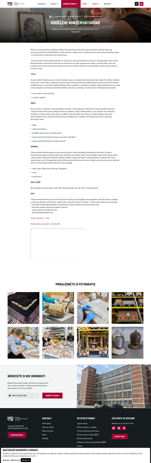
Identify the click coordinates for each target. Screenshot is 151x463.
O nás (85, 4)
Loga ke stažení (82, 423)
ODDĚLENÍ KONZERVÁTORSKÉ (93, 17)
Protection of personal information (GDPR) (91, 442)
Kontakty (107, 4)
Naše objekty (46, 423)
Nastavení (6, 460)
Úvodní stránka (50, 17)
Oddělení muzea (75, 17)
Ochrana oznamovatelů (85, 438)
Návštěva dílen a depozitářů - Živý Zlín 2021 (45, 224)
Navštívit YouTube (124, 428)
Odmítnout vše (16, 460)
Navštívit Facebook (113, 428)
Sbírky (44, 435)
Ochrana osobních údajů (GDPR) (88, 435)
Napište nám (119, 437)
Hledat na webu (137, 4)
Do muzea (41, 4)
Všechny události (48, 427)
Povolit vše (26, 460)
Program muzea (17, 435)
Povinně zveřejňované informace (88, 431)
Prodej (95, 4)
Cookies (79, 446)
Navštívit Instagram (119, 428)
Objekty (54, 4)
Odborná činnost (70, 4)
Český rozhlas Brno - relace (40, 218)
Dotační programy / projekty (86, 427)
